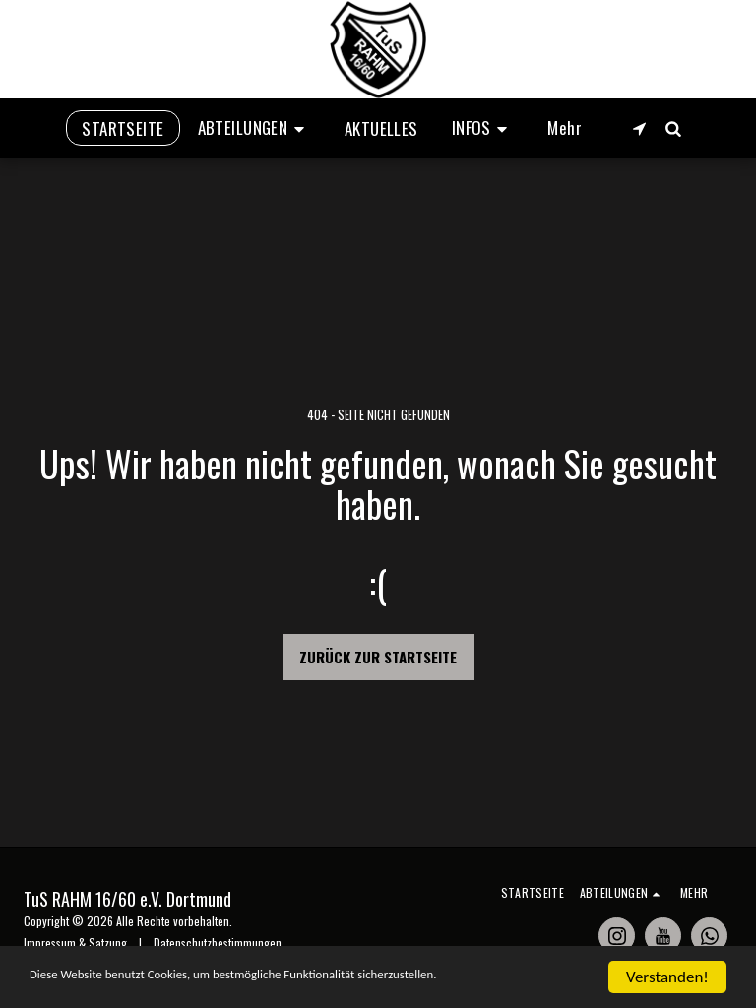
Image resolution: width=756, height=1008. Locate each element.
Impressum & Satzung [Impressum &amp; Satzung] (75, 942)
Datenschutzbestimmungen (218, 942)
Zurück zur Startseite (378, 656)
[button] (254, 128)
